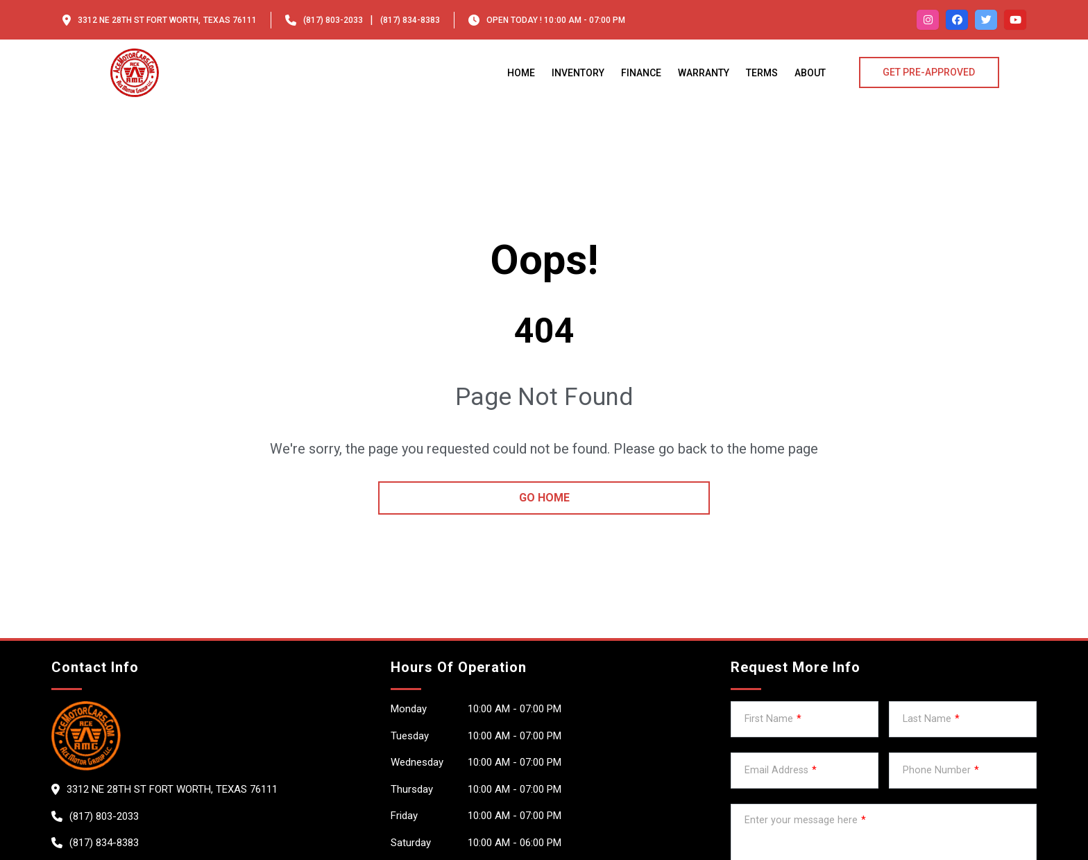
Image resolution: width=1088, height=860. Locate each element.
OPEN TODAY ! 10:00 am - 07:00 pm (555, 20)
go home (544, 497)
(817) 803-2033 (333, 20)
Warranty (703, 72)
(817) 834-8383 (410, 20)
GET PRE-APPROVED (929, 72)
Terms (762, 72)
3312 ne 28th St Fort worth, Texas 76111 (167, 20)
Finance (641, 72)
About (810, 72)
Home (521, 72)
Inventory (578, 72)
